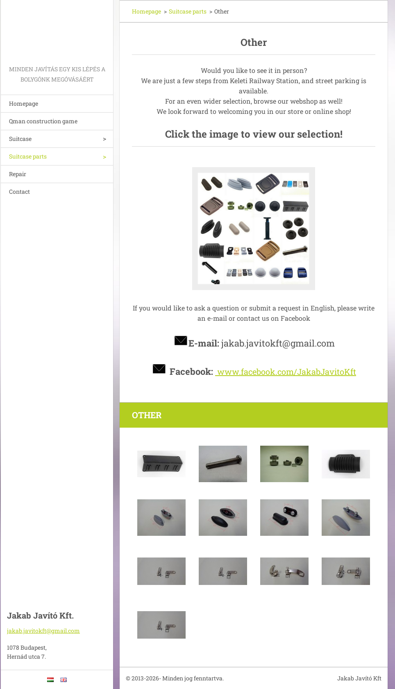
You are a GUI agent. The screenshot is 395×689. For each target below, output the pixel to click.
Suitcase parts (28, 156)
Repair (17, 174)
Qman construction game (43, 121)
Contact (19, 191)
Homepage (23, 103)
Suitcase (20, 139)
